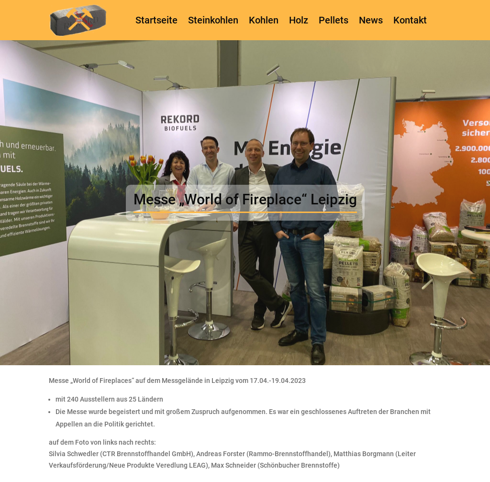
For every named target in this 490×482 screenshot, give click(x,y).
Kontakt (410, 20)
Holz (298, 20)
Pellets (333, 20)
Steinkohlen (213, 20)
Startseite (156, 20)
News (371, 20)
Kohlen (263, 20)
